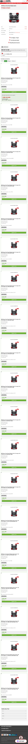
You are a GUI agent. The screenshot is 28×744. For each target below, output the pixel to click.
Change (3, 55)
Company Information (6, 730)
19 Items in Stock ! (5, 8)
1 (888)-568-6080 (6, 97)
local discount (17, 32)
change (26, 26)
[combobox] (14, 711)
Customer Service (5, 728)
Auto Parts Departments (6, 726)
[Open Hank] (21, 740)
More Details (4, 86)
